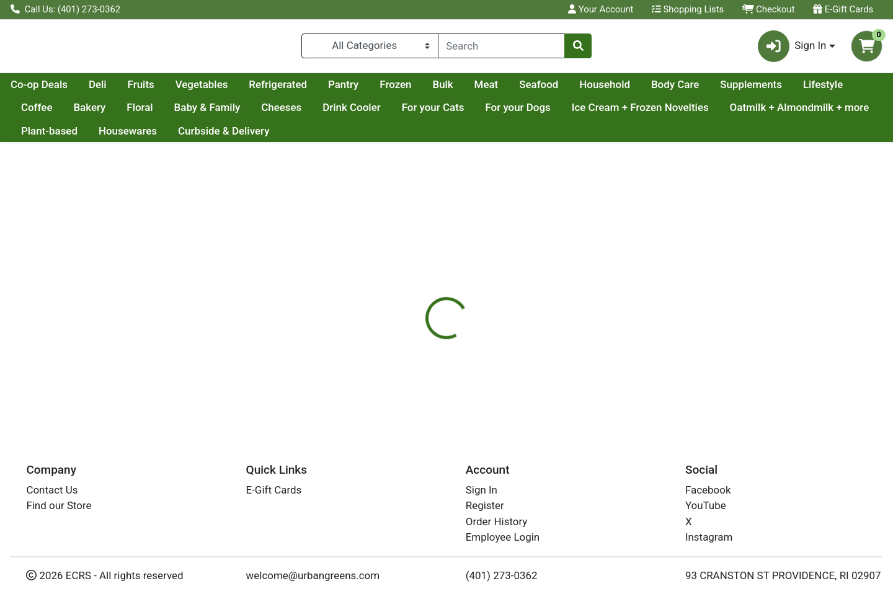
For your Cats (577, 113)
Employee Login (503, 537)
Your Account (600, 9)
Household (722, 89)
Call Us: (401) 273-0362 (65, 9)
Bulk (560, 89)
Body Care (793, 89)
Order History (497, 521)
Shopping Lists (688, 9)
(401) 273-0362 (502, 575)
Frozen (513, 89)
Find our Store (58, 505)
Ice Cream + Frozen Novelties (784, 113)
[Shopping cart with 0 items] (866, 48)
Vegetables (319, 89)
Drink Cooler (495, 113)
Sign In (481, 490)
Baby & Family (351, 113)
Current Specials (60, 89)
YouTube (705, 505)
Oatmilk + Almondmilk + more (91, 136)
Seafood (656, 89)
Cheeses (425, 113)
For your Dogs (661, 113)
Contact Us (52, 490)
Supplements (52, 113)
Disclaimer (465, 316)
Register (485, 505)
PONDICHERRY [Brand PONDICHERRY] (535, 365)
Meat (604, 89)
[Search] (501, 48)
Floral (283, 113)
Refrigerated (396, 89)
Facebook (708, 490)
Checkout (768, 9)
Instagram (708, 537)
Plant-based (210, 136)
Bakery (233, 113)
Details (407, 316)
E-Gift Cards (843, 9)
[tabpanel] (632, 370)
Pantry (461, 89)
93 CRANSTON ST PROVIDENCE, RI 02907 (783, 575)
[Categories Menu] (369, 48)
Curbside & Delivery (384, 136)
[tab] (406, 315)
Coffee (181, 113)
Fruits (259, 89)
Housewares (288, 136)
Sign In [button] (792, 48)
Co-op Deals (156, 89)
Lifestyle (124, 113)
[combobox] (501, 48)
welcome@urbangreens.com (313, 575)
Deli (215, 89)
